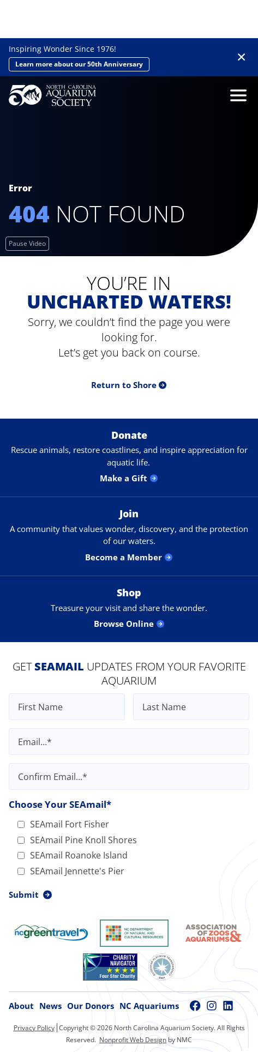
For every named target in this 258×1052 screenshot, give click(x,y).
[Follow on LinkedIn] (228, 1005)
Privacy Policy (34, 1027)
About (21, 1005)
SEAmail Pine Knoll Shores (77, 840)
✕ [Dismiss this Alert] (241, 57)
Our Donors (90, 1005)
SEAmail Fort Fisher (63, 824)
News (50, 1005)
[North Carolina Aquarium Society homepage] (52, 95)
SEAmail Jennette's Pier (70, 871)
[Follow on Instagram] (211, 1005)
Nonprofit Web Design (132, 1039)
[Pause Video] (27, 244)
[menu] (235, 95)
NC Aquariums (149, 1005)
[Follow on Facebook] (195, 1005)
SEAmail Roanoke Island (72, 855)
